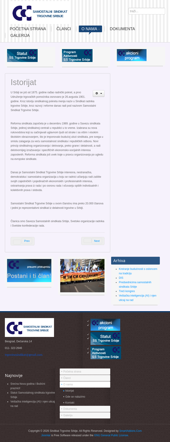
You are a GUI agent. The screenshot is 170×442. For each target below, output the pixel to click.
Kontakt (69, 402)
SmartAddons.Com (130, 430)
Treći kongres (127, 291)
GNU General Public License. (111, 435)
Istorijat (69, 390)
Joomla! (45, 435)
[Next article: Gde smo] (92, 241)
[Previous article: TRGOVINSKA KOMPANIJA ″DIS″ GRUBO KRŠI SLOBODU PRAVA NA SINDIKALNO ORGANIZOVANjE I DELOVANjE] (23, 241)
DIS (121, 277)
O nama (68, 384)
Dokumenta (70, 408)
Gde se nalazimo (75, 396)
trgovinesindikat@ (23, 355)
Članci (67, 378)
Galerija (67, 415)
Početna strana (72, 371)
